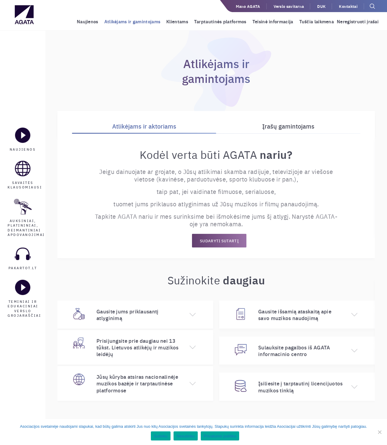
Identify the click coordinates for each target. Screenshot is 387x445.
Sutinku (160, 436)
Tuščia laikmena (316, 21)
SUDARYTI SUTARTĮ (219, 241)
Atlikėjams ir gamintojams (132, 21)
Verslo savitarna (289, 6)
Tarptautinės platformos (220, 21)
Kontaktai (348, 6)
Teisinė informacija (272, 21)
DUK (321, 6)
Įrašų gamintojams (288, 126)
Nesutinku (186, 436)
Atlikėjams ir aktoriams (144, 126)
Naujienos (87, 21)
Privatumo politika (220, 436)
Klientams (177, 21)
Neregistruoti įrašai (358, 21)
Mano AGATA (248, 6)
